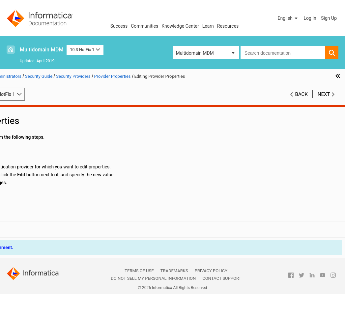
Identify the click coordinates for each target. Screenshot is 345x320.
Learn (208, 26)
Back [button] (301, 101)
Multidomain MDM (41, 49)
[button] (288, 18)
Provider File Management (47, 166)
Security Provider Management (52, 159)
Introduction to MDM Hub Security (45, 117)
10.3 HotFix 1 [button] (85, 49)
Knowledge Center (180, 26)
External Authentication (44, 207)
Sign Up (329, 18)
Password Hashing (30, 221)
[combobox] (283, 52)
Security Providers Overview (49, 152)
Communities (144, 26)
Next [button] (324, 101)
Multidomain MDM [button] (195, 53)
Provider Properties (40, 180)
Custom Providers (39, 200)
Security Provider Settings (47, 173)
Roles (16, 131)
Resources (228, 26)
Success (119, 26)
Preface (19, 110)
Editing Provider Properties (55, 193)
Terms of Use (139, 291)
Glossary (20, 228)
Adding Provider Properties (55, 186)
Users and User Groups (34, 138)
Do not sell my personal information (153, 299)
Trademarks (174, 291)
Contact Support (221, 299)
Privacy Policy (211, 291)
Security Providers (29, 145)
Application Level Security (37, 214)
